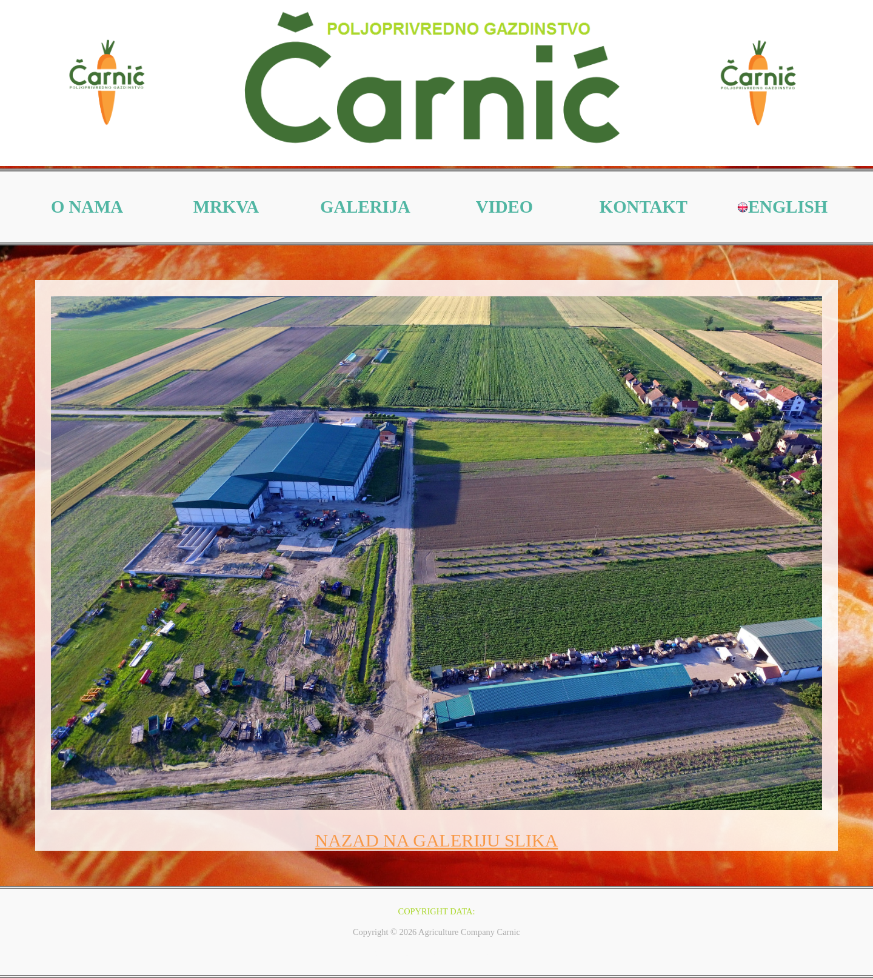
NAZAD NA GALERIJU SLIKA (436, 840)
